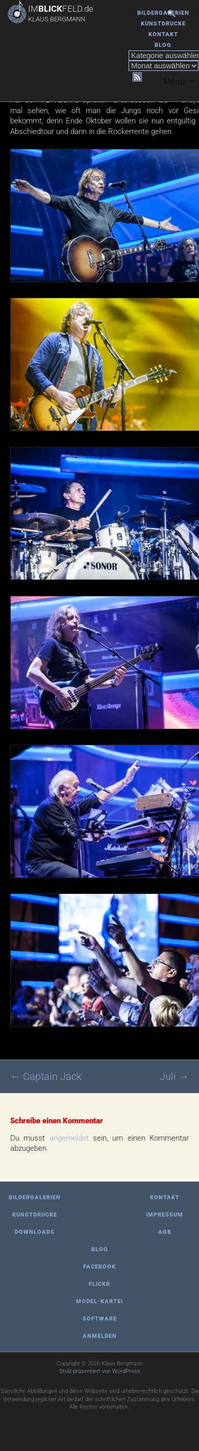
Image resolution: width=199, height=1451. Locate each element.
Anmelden (100, 1336)
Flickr (99, 1284)
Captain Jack (46, 1076)
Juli (174, 1076)
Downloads (35, 1232)
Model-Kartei (99, 1301)
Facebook (99, 1266)
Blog (163, 45)
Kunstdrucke (163, 23)
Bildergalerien (163, 13)
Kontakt (163, 34)
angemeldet (69, 1138)
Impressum (164, 1214)
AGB (164, 1232)
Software (100, 1318)
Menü (174, 81)
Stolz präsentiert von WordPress (99, 1371)
